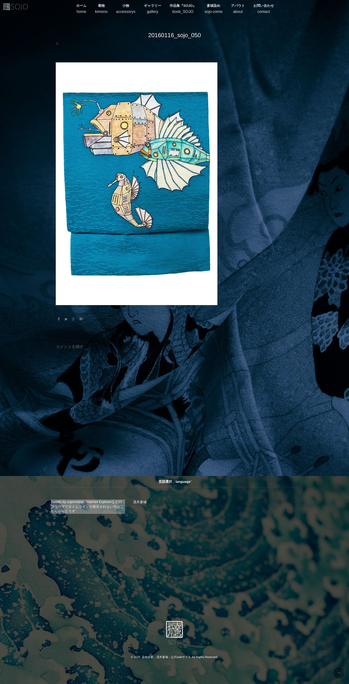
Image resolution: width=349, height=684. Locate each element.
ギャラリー (152, 9)
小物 (125, 9)
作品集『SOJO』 (183, 9)
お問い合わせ (263, 9)
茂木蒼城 (140, 502)
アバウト (238, 9)
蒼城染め (213, 9)
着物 (101, 9)
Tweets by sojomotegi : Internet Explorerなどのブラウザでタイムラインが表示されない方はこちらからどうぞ (87, 506)
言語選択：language (174, 482)
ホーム (81, 9)
